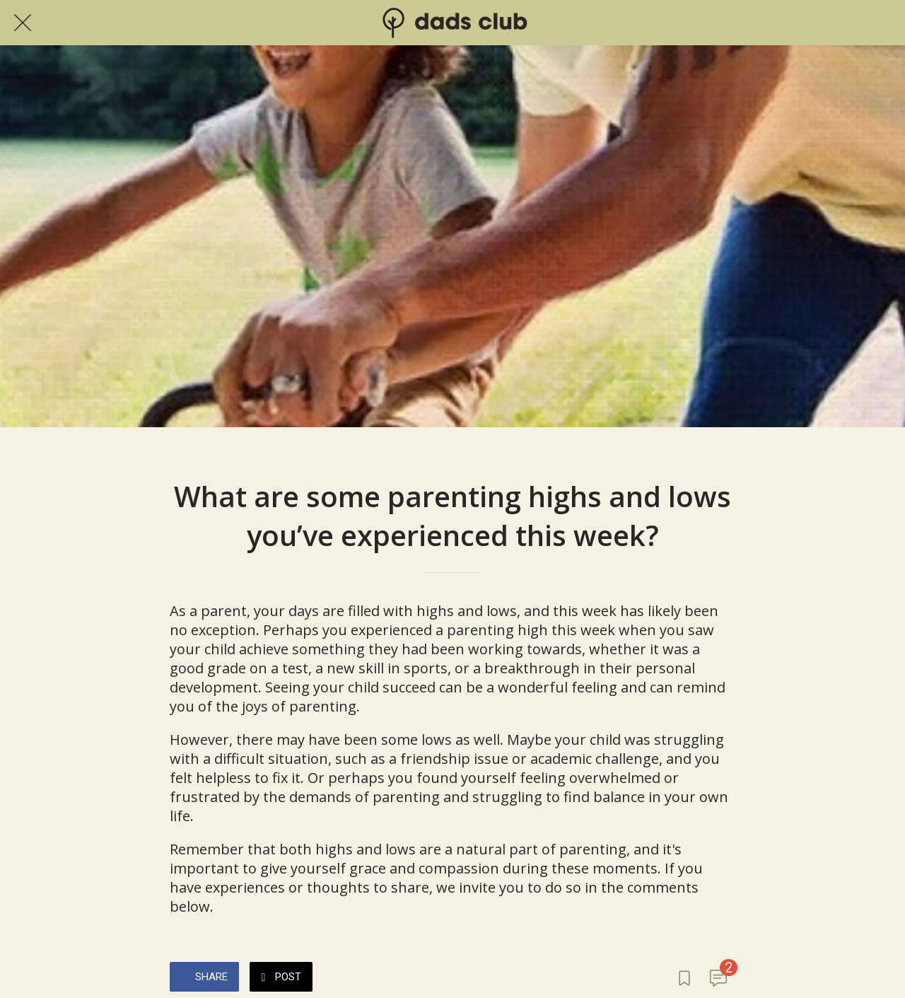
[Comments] (718, 978)
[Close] (22, 22)
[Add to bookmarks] (684, 978)
